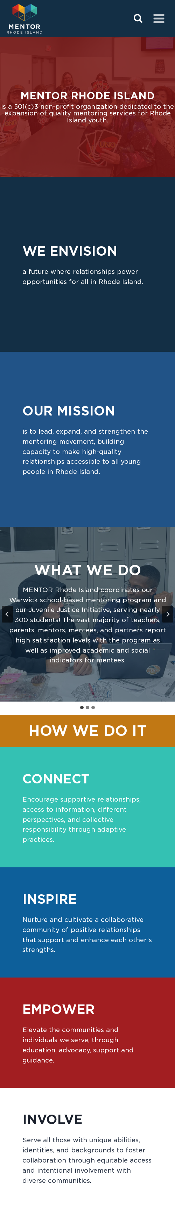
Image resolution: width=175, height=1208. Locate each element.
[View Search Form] (138, 19)
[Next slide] (167, 614)
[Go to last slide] (7, 614)
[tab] (82, 707)
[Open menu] (158, 18)
